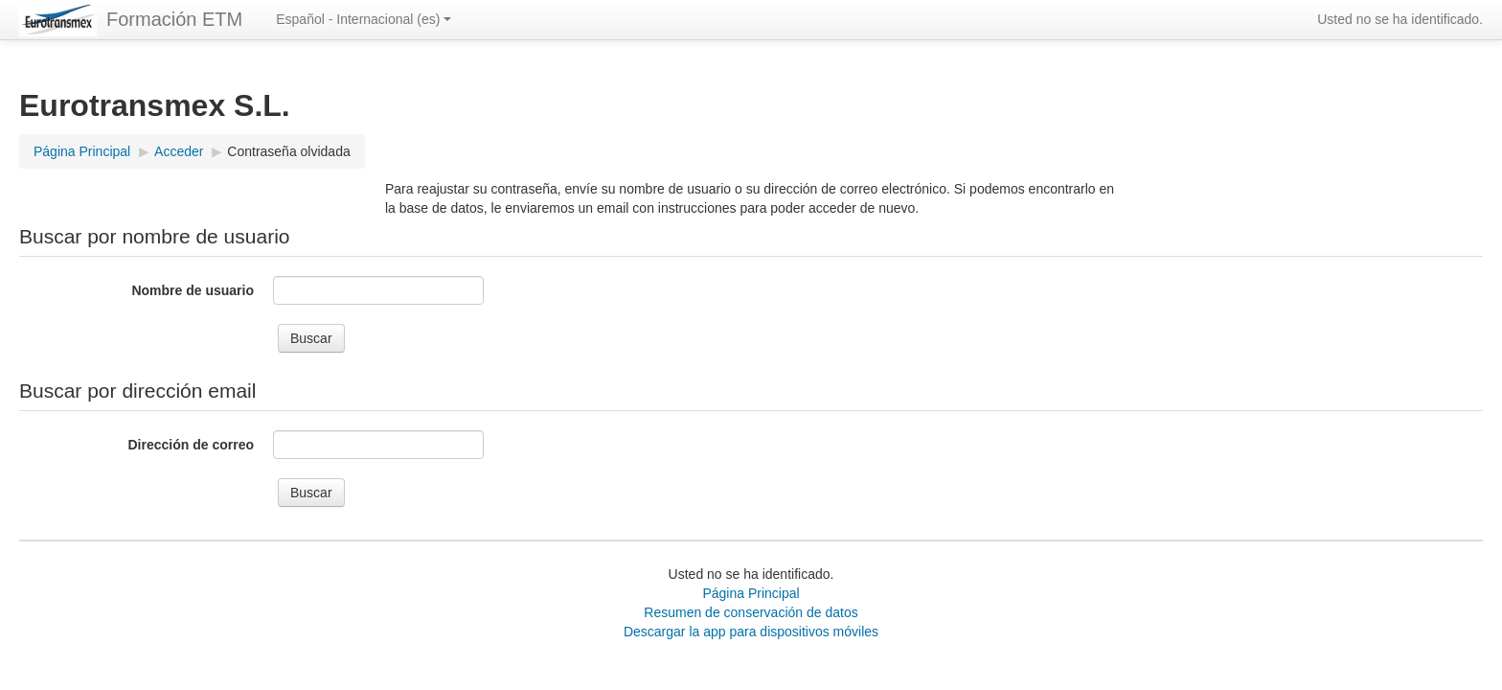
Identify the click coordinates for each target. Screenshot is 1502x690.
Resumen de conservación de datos (750, 612)
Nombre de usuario (192, 290)
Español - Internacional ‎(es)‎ (363, 19)
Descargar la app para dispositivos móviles (751, 631)
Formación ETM (174, 19)
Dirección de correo (191, 444)
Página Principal (750, 593)
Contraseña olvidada (288, 151)
